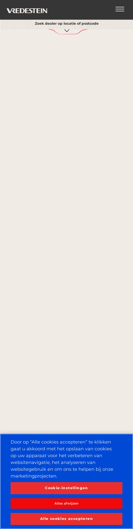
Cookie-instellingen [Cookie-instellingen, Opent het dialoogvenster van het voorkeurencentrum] (66, 488)
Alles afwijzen (67, 503)
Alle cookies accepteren (66, 518)
